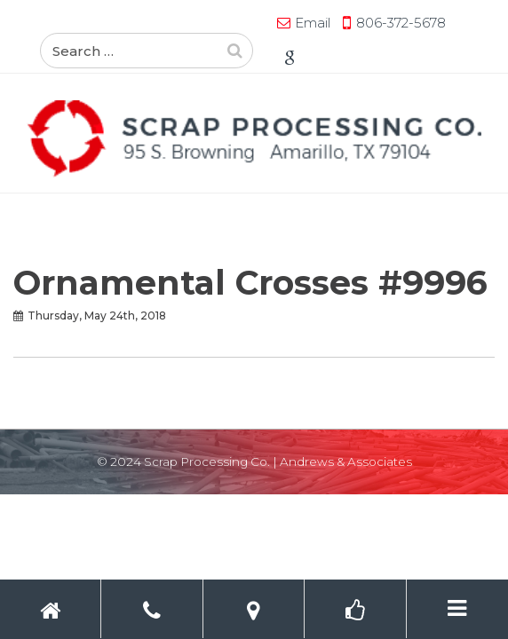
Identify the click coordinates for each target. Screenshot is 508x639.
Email (106, 22)
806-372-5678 (195, 22)
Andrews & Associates (346, 461)
